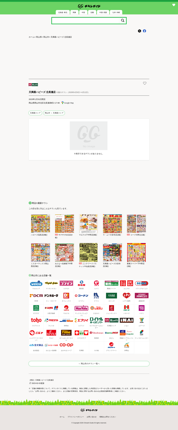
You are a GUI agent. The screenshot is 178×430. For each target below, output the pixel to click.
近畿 (92, 12)
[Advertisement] (89, 58)
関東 (74, 12)
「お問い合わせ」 (40, 391)
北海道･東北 (62, 12)
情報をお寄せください (108, 417)
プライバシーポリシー (76, 417)
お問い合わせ (92, 417)
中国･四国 (103, 12)
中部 (83, 12)
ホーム (31, 37)
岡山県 (39, 37)
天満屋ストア (35, 113)
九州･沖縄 (116, 12)
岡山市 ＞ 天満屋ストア (54, 113)
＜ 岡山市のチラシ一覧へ (89, 363)
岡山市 (46, 37)
